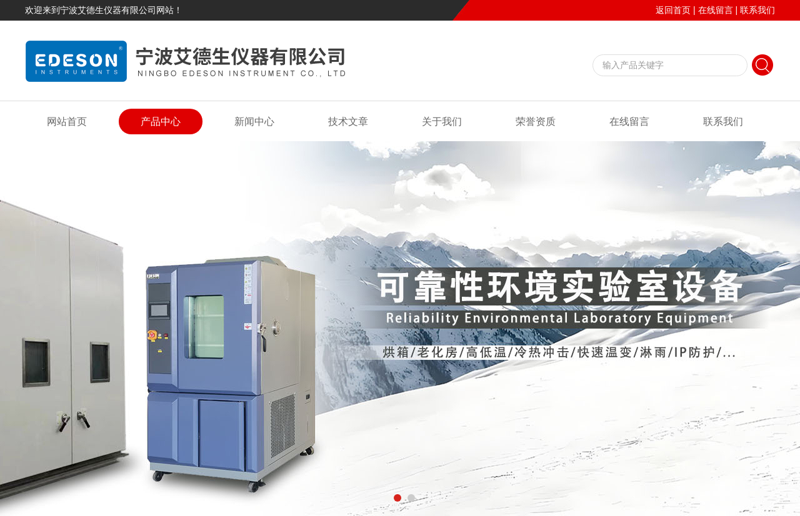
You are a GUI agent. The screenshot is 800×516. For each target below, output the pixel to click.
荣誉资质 (536, 121)
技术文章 (348, 121)
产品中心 (161, 121)
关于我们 (442, 121)
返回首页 (673, 10)
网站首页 (67, 121)
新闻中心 (254, 121)
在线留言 (715, 10)
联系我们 (757, 10)
